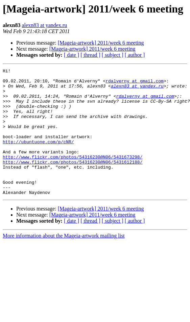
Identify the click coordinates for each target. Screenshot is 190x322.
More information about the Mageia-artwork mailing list (64, 261)
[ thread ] (90, 55)
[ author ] (135, 55)
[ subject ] (112, 55)
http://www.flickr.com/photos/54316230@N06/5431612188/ (72, 181)
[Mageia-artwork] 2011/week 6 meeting (101, 43)
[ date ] (71, 55)
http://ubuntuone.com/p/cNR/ (38, 157)
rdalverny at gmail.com (134, 84)
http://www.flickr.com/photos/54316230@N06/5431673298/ (72, 175)
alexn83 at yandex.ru (44, 25)
